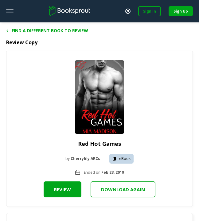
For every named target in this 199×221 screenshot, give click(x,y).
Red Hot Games (99, 143)
